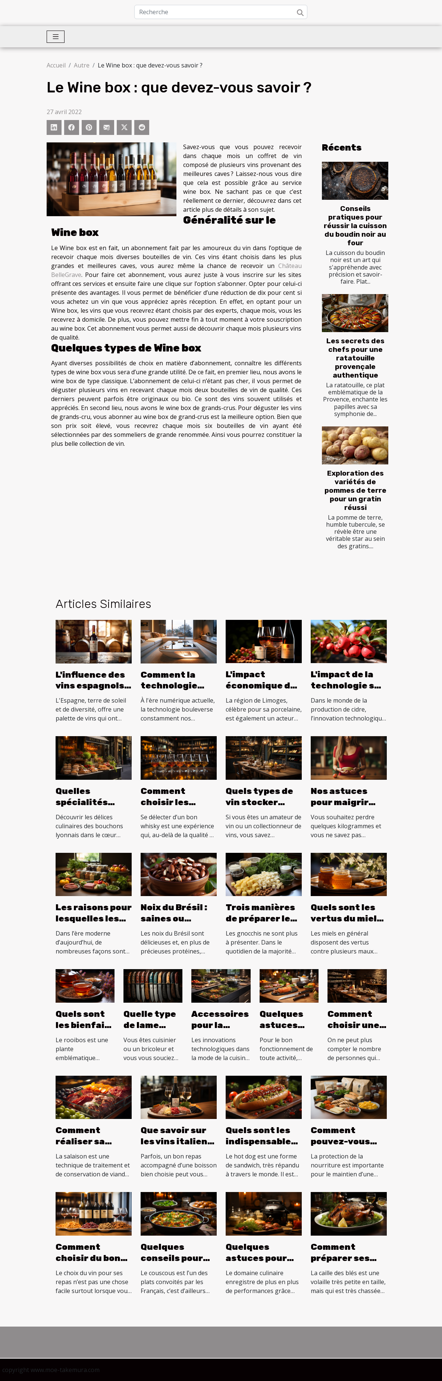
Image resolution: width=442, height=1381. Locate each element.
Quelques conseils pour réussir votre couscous (172, 1264)
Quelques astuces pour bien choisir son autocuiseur (262, 1264)
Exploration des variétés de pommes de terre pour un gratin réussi (355, 490)
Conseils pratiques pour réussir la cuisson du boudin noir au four (355, 225)
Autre (82, 65)
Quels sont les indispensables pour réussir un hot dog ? (261, 1147)
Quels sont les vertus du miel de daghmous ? (345, 918)
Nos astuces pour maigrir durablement (341, 802)
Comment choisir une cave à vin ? (353, 1025)
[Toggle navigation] (56, 37)
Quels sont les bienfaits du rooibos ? (85, 1025)
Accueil (56, 65)
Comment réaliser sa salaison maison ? (93, 1147)
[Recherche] (220, 12)
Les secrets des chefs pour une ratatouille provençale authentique (355, 358)
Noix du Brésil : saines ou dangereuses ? (175, 918)
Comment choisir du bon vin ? (88, 1258)
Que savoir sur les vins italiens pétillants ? (177, 1141)
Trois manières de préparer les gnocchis (260, 918)
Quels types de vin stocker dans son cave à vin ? (261, 808)
